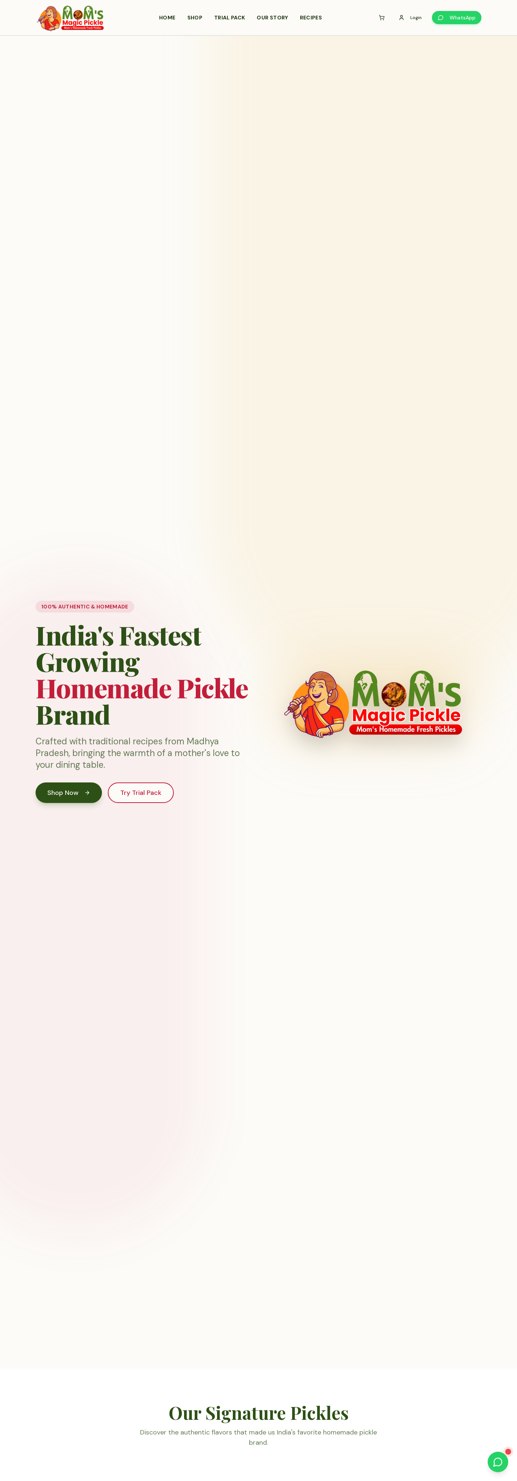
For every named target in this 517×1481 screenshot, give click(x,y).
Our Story (272, 17)
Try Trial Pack (140, 792)
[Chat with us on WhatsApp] (498, 1462)
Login (410, 18)
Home (167, 17)
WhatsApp (457, 17)
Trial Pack (229, 17)
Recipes (311, 17)
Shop (194, 17)
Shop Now (68, 792)
